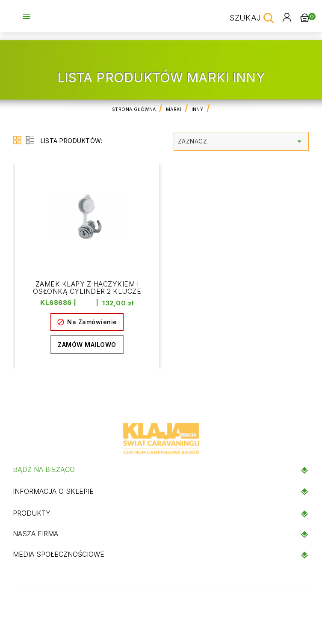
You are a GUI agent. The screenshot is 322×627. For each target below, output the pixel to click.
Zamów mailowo (87, 345)
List (30, 140)
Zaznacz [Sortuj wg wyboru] (241, 141)
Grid (17, 140)
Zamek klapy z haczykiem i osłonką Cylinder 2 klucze (87, 288)
